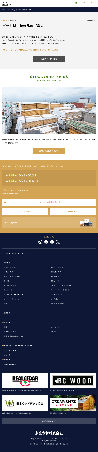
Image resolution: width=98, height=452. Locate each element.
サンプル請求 (25, 211)
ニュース (7, 355)
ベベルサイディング (10, 267)
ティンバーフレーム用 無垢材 (60, 290)
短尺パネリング (55, 276)
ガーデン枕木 (55, 299)
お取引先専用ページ (49, 421)
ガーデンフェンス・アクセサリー (61, 285)
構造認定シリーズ (56, 272)
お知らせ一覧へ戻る (49, 59)
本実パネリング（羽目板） (12, 276)
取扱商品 (7, 263)
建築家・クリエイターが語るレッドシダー (18, 345)
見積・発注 (72, 211)
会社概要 (7, 360)
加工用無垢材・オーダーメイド (13, 294)
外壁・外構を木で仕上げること (13, 336)
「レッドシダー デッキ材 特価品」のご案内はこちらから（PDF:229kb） (30, 50)
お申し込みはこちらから (49, 151)
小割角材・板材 (55, 281)
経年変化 (53, 331)
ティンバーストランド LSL (12, 299)
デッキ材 (7, 281)
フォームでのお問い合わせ (32, 202)
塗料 (5, 303)
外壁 (5, 327)
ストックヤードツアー (11, 350)
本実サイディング (9, 272)
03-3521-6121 (20, 175)
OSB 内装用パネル (56, 294)
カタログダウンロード (58, 303)
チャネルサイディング (57, 267)
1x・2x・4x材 (8, 290)
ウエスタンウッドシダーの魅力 (14, 253)
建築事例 (7, 313)
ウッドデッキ (55, 327)
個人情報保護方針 (10, 364)
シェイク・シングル (10, 285)
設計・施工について (11, 322)
